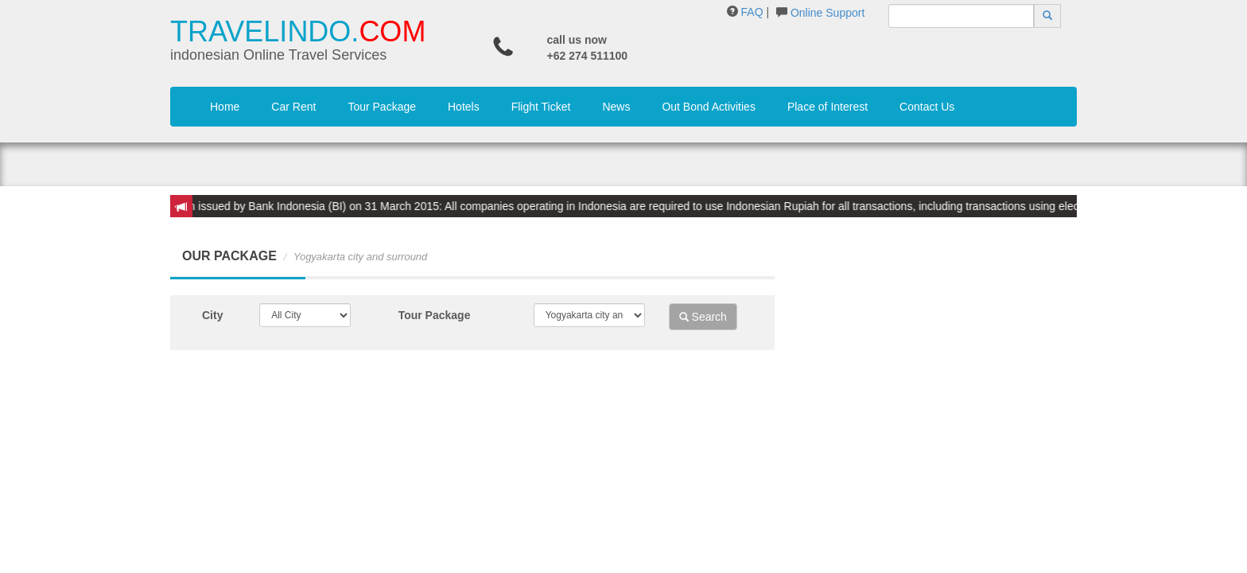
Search (703, 316)
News (616, 106)
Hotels (464, 106)
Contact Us (926, 106)
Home (224, 106)
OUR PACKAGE (229, 256)
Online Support (827, 12)
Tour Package (382, 106)
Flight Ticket (541, 106)
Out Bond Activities (709, 106)
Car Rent (293, 106)
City (212, 315)
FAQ (752, 12)
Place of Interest (827, 106)
